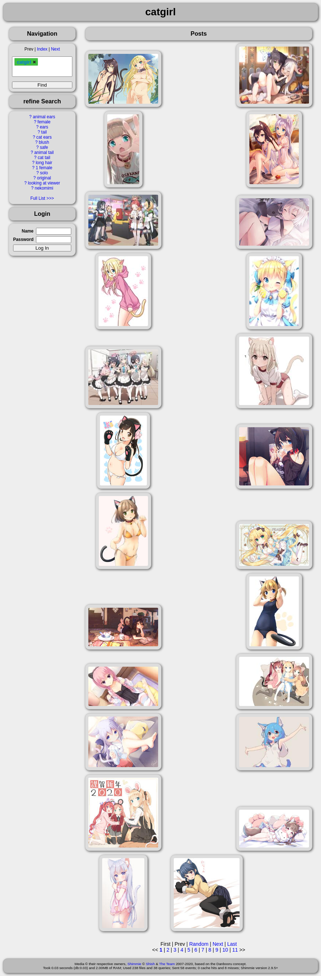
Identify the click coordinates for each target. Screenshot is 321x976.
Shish (150, 964)
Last (232, 944)
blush (44, 142)
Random (198, 944)
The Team (167, 964)
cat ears (44, 137)
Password (23, 239)
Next (55, 49)
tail (44, 132)
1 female (44, 167)
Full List (37, 198)
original (44, 177)
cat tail (44, 157)
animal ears (44, 116)
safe (44, 147)
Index (42, 49)
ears (44, 127)
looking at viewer (44, 183)
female (44, 121)
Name (27, 231)
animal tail (44, 152)
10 (225, 950)
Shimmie (134, 964)
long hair (44, 162)
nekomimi (44, 188)
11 (235, 950)
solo (44, 172)
